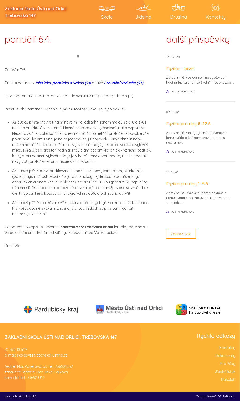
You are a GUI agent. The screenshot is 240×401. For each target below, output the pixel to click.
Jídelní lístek (225, 371)
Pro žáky (227, 363)
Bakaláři (228, 379)
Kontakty (227, 347)
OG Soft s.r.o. (226, 396)
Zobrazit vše (181, 235)
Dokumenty (225, 355)
